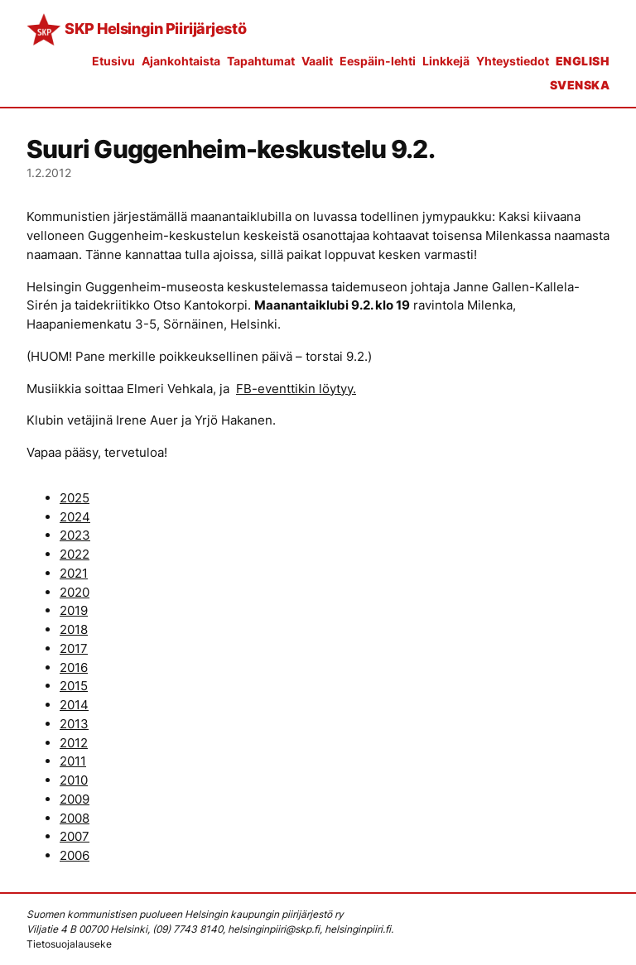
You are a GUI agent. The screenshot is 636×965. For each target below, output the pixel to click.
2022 (74, 554)
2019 (74, 610)
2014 (74, 705)
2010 (74, 780)
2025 (74, 498)
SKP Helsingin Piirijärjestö (155, 28)
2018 (74, 629)
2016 (74, 667)
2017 (74, 648)
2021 (74, 573)
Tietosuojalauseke (69, 944)
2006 (74, 855)
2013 (74, 724)
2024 (75, 517)
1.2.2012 (48, 173)
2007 (74, 836)
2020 (74, 592)
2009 (74, 799)
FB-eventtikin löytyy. (296, 388)
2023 (75, 535)
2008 (74, 818)
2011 (73, 761)
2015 (74, 686)
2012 (74, 743)
